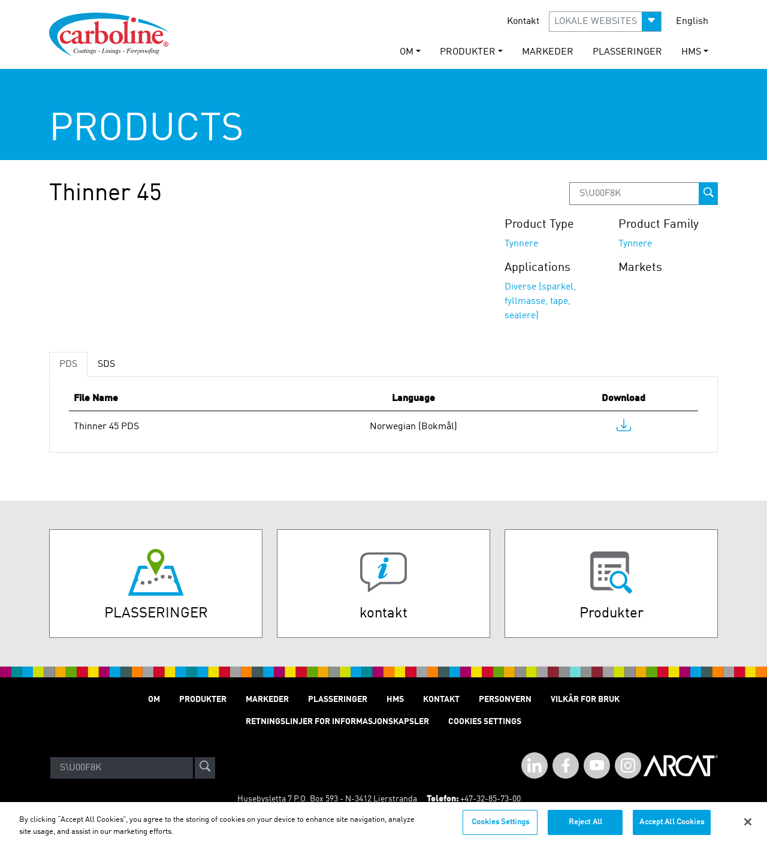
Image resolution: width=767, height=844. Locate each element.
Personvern (505, 699)
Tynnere (521, 244)
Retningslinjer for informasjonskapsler (337, 722)
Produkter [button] (468, 52)
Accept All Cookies (671, 829)
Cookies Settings (500, 829)
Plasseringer (627, 52)
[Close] (748, 828)
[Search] (121, 768)
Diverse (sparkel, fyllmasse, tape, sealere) (540, 301)
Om (154, 699)
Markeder (547, 52)
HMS (395, 699)
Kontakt (523, 21)
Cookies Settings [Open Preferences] (484, 722)
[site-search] (205, 768)
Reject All (585, 829)
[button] (605, 21)
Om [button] (406, 52)
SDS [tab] (106, 364)
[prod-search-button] (708, 193)
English (692, 21)
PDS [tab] (68, 364)
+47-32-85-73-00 (490, 799)
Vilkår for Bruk (585, 699)
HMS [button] (691, 52)
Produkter (203, 699)
